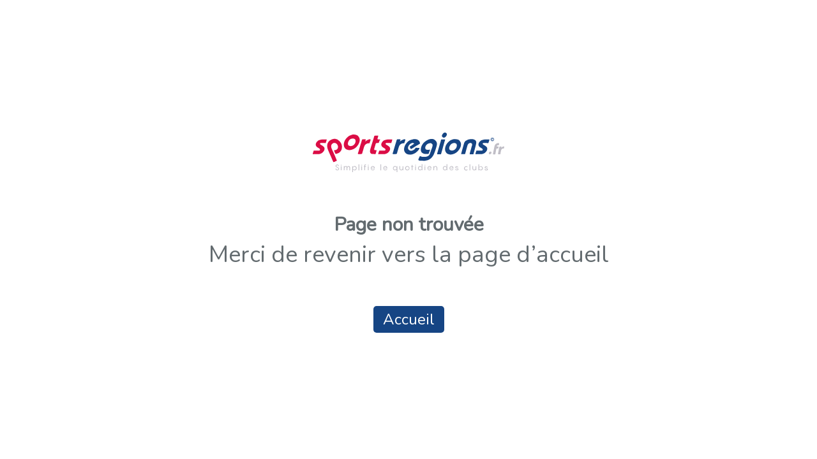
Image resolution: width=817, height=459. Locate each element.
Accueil (409, 319)
